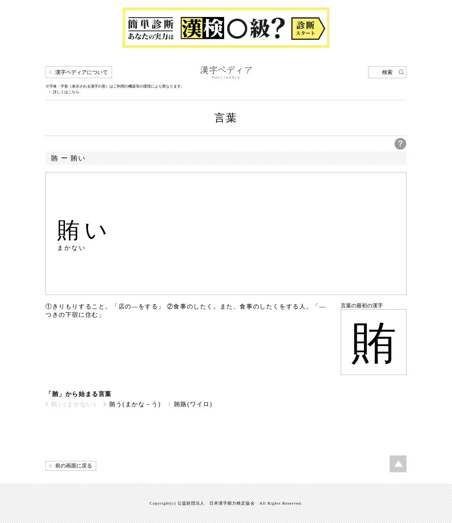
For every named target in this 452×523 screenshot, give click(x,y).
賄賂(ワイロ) (193, 404)
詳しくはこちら (66, 92)
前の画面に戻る (73, 466)
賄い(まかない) (73, 404)
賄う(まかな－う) (135, 404)
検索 (387, 72)
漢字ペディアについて (81, 72)
